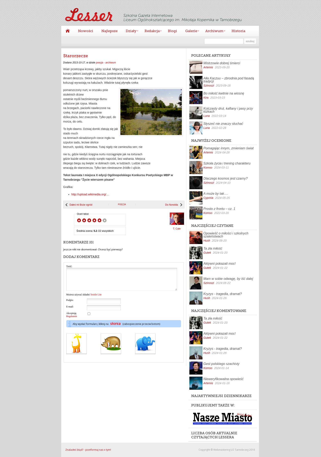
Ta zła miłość (212, 248)
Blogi (172, 31)
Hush (206, 240)
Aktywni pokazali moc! (219, 263)
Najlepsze (109, 31)
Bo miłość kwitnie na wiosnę (223, 93)
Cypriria (208, 197)
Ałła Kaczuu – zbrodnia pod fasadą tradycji (228, 80)
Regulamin (71, 320)
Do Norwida (171, 204)
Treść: (69, 266)
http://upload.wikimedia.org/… (90, 194)
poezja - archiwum (106, 62)
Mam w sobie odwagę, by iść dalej (228, 278)
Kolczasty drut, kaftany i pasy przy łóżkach (228, 110)
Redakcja (151, 31)
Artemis (208, 67)
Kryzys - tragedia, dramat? (222, 294)
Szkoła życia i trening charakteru (227, 163)
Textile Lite (96, 298)
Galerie (190, 31)
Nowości (85, 31)
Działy (130, 31)
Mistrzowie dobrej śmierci (221, 63)
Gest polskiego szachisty (221, 364)
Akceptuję (71, 319)
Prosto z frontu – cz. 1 (219, 208)
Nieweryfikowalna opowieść (223, 379)
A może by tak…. (215, 193)
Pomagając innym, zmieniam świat (228, 148)
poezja (122, 204)
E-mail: (70, 311)
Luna (206, 115)
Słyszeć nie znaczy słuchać (223, 123)
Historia (238, 31)
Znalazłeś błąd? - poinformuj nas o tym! (88, 449)
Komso (207, 167)
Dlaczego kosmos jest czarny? (225, 178)
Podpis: (70, 304)
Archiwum (213, 31)
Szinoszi (208, 85)
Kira (206, 97)
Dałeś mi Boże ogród (81, 204)
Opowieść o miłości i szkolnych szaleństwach (226, 235)
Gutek (207, 252)
